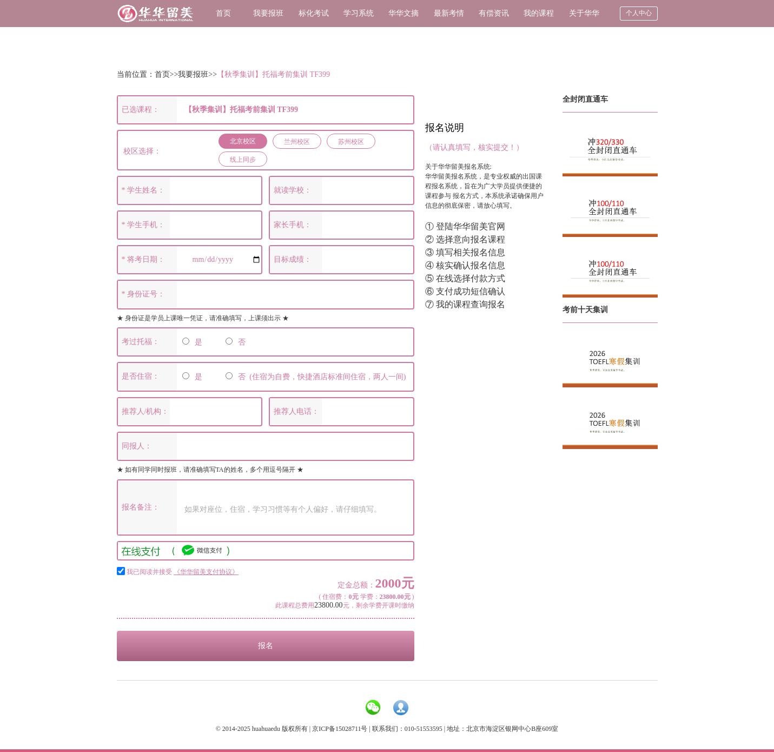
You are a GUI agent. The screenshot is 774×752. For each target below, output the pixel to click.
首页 (223, 13)
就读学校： (293, 190)
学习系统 (358, 13)
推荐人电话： (296, 411)
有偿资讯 (494, 13)
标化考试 (314, 13)
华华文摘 (403, 13)
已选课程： (141, 109)
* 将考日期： (144, 259)
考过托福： (141, 342)
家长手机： (293, 225)
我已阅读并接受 (183, 572)
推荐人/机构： (145, 411)
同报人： (137, 446)
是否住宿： (141, 376)
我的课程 (539, 13)
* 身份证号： (144, 294)
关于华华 (584, 13)
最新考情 (449, 13)
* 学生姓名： (144, 190)
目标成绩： (293, 259)
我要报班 (268, 13)
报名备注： (141, 507)
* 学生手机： (144, 225)
